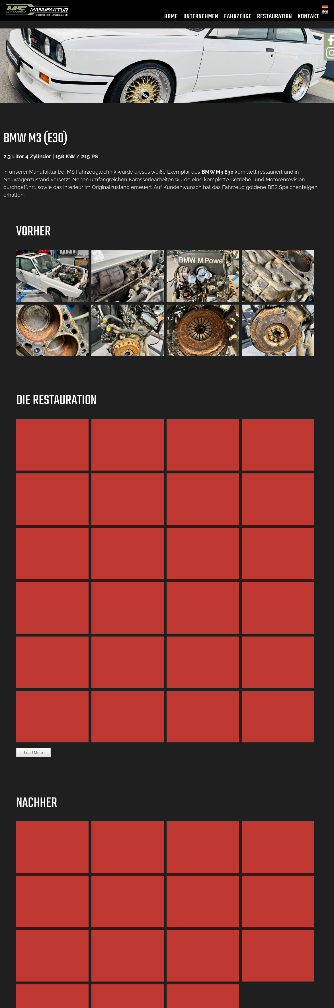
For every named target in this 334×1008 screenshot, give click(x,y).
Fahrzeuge (237, 19)
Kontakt (308, 19)
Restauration (274, 19)
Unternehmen (200, 19)
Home (171, 19)
